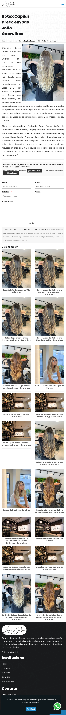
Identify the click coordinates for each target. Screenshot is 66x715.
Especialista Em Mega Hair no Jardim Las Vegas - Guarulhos (49, 511)
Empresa (6, 668)
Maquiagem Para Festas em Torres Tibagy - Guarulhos (49, 415)
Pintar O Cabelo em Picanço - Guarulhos (16, 415)
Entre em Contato (10, 652)
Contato (6, 677)
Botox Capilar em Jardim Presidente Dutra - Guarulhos (16, 339)
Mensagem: (8, 201)
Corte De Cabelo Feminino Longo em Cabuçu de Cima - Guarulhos (49, 617)
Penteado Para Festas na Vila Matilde (49, 539)
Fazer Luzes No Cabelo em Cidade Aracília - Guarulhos (49, 339)
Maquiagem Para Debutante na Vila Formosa (49, 568)
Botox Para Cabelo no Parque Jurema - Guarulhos (49, 463)
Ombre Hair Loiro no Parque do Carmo (49, 387)
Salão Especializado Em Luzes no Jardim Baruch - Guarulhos (16, 444)
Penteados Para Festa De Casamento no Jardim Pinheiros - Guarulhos (16, 540)
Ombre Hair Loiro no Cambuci (16, 510)
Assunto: (39, 192)
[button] (62, 4)
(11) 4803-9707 (34, 170)
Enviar (33, 223)
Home (5, 663)
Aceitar (31, 709)
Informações (8, 681)
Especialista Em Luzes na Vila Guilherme (16, 291)
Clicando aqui (11, 173)
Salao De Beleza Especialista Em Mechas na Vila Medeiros (16, 568)
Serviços (6, 672)
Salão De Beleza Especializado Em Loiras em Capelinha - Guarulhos (16, 617)
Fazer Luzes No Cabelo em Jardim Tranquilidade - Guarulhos (49, 292)
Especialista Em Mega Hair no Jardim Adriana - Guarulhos (16, 387)
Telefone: (7, 192)
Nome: (5, 182)
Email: (38, 182)
